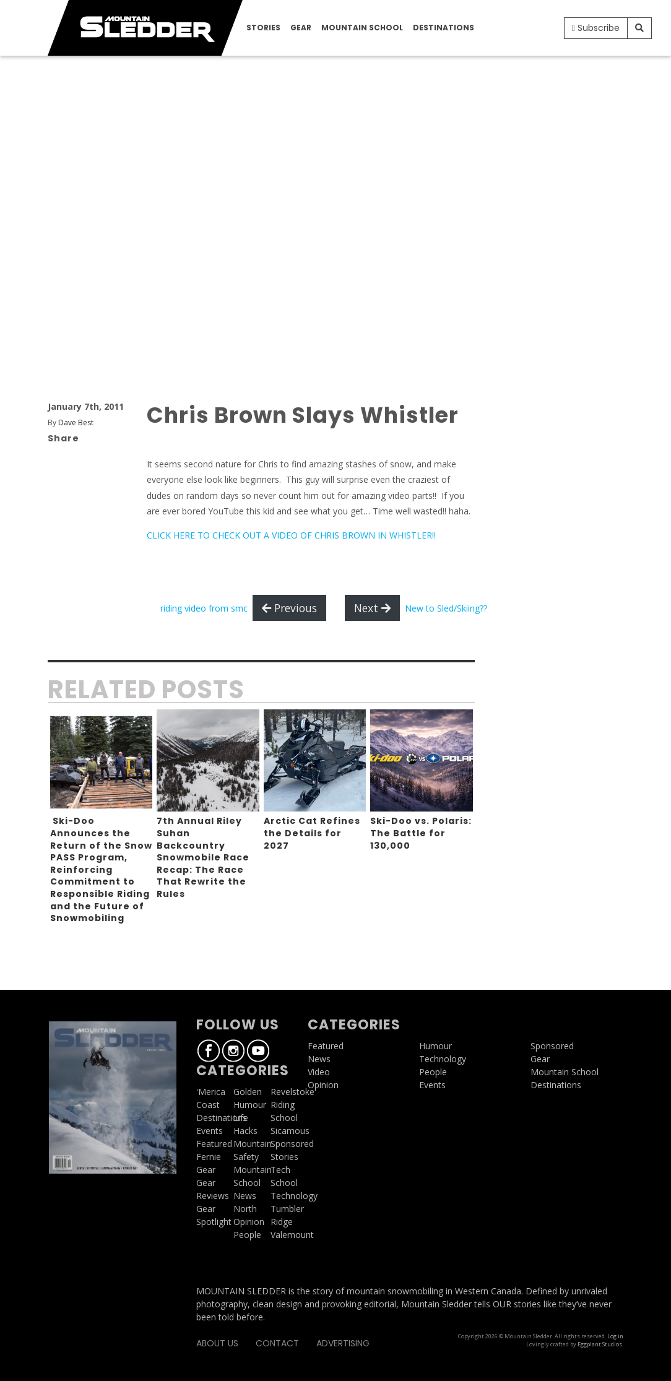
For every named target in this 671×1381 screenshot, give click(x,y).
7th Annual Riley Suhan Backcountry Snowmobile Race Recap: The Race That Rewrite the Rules (203, 857)
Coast (208, 1104)
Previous (289, 607)
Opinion (248, 1221)
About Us (217, 1343)
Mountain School (362, 27)
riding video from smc (204, 608)
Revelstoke (292, 1091)
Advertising (343, 1343)
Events (209, 1130)
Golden (247, 1091)
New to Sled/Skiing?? (446, 608)
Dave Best (75, 422)
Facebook (208, 1050)
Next (372, 607)
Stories (263, 27)
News (244, 1195)
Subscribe (596, 28)
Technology (294, 1195)
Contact (277, 1343)
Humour (249, 1104)
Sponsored (292, 1143)
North (245, 1208)
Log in (615, 1336)
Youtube (258, 1050)
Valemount (292, 1234)
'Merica (210, 1091)
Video (319, 1072)
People (247, 1234)
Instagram (233, 1050)
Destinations (443, 27)
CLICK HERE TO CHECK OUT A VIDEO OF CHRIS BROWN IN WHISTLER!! (291, 535)
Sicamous (290, 1130)
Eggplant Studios (600, 1344)
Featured (214, 1143)
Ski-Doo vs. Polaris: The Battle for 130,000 (421, 833)
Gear (300, 27)
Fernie (208, 1156)
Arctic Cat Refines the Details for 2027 (312, 833)
